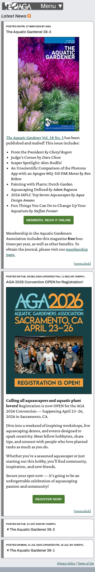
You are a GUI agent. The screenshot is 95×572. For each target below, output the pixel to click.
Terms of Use (86, 563)
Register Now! (48, 499)
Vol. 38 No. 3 (35, 137)
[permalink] (82, 263)
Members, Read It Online (48, 220)
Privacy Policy (66, 563)
